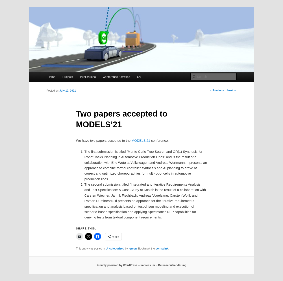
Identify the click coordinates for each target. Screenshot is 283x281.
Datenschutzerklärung (172, 265)
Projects (67, 77)
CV (139, 77)
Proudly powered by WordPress (117, 265)
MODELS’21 (140, 140)
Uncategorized (115, 248)
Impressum (148, 265)
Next (232, 90)
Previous (216, 90)
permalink (162, 248)
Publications (88, 77)
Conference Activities (116, 77)
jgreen (133, 248)
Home (51, 77)
